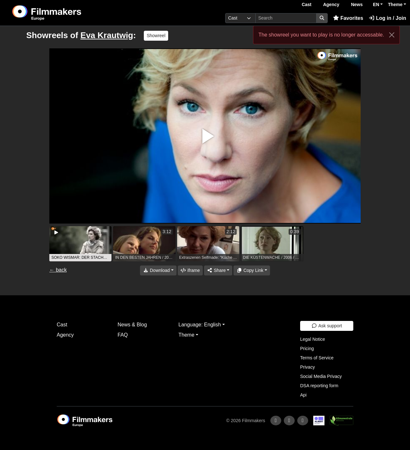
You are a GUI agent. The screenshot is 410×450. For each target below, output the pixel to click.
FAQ (123, 335)
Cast (306, 4)
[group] (80, 243)
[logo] (63, 13)
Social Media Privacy (321, 376)
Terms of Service (316, 357)
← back (58, 270)
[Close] (391, 35)
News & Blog (132, 324)
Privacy (307, 367)
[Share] (218, 270)
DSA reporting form (319, 385)
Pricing (307, 348)
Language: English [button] (199, 324)
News (357, 4)
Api (303, 394)
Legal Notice (312, 339)
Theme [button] (395, 4)
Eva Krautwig (106, 35)
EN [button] (376, 4)
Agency (331, 4)
